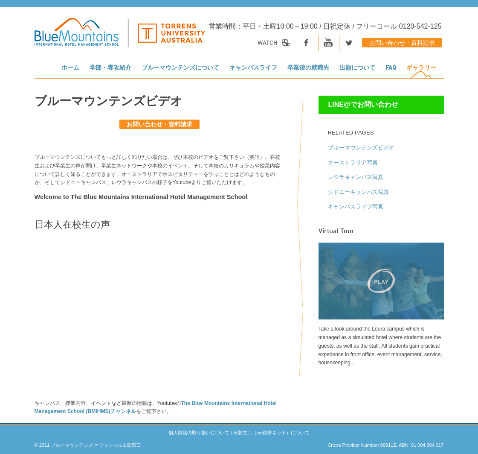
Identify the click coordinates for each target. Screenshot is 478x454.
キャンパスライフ (253, 68)
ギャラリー (421, 68)
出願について (357, 68)
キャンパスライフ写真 (355, 206)
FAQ (390, 68)
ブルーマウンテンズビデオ (361, 147)
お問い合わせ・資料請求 (402, 43)
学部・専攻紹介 (110, 68)
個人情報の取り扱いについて (198, 432)
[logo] (120, 37)
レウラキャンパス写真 (355, 177)
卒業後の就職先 (308, 68)
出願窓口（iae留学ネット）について (271, 432)
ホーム (70, 68)
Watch (275, 43)
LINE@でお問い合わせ (363, 104)
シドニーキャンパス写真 (358, 192)
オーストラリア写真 (353, 162)
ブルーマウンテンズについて (180, 68)
